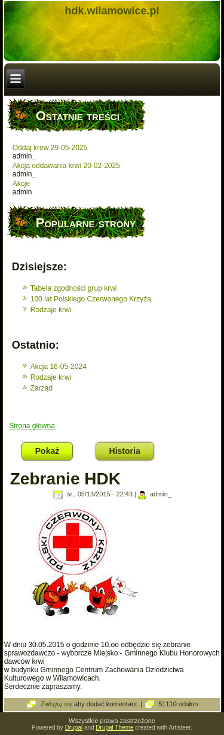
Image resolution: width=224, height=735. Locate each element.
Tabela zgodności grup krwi (73, 288)
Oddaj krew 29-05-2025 (50, 148)
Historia (124, 451)
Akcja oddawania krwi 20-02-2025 (66, 165)
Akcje (21, 183)
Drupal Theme (114, 727)
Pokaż (54, 449)
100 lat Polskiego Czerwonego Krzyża (90, 299)
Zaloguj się (56, 703)
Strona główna (32, 426)
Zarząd (41, 388)
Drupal (73, 727)
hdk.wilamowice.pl (112, 11)
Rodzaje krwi (51, 310)
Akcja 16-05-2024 (58, 366)
